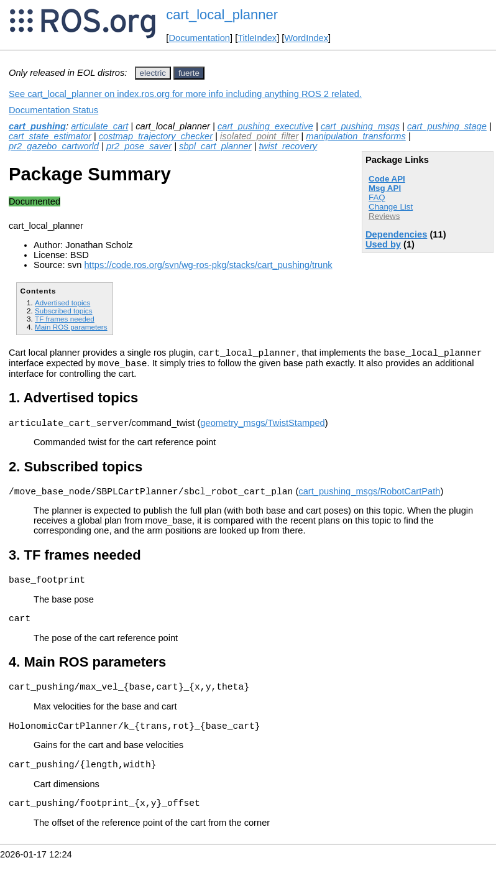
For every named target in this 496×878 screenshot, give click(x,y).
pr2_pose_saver (139, 146)
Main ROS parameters (71, 327)
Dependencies (396, 234)
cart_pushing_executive (265, 126)
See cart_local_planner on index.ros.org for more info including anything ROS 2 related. (185, 94)
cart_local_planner (222, 14)
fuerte (189, 73)
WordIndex (306, 38)
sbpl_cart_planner (215, 146)
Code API (387, 178)
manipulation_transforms (355, 136)
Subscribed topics (64, 311)
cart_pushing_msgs (360, 126)
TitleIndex (257, 38)
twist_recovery (288, 146)
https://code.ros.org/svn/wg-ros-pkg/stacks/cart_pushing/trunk (208, 265)
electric (153, 73)
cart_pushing (37, 126)
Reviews (384, 216)
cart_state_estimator (50, 136)
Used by (383, 244)
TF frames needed (64, 319)
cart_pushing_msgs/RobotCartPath (369, 499)
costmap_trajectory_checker (156, 136)
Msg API (385, 188)
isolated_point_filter (259, 136)
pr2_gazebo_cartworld (54, 146)
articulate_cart (99, 126)
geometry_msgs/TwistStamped (262, 428)
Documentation (199, 38)
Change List (391, 206)
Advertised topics (62, 302)
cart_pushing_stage (447, 126)
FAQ (377, 197)
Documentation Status (53, 110)
